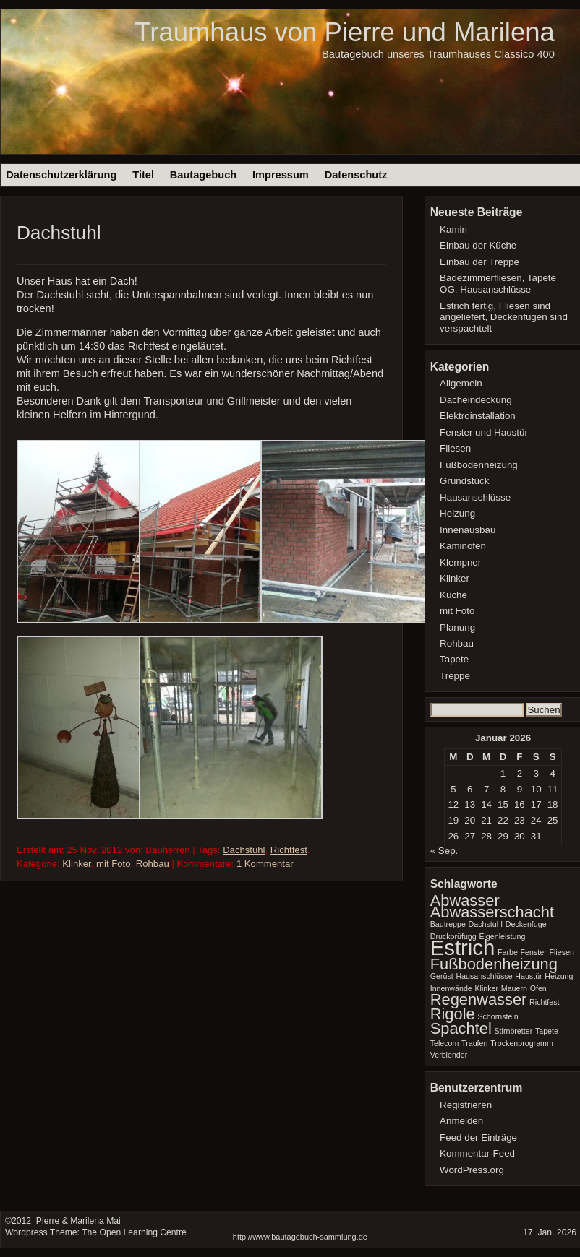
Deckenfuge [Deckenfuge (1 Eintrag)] (526, 924)
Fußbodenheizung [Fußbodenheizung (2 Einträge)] (494, 964)
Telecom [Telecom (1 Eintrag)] (444, 1043)
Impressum (280, 175)
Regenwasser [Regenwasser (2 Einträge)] (478, 999)
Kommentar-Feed (477, 1153)
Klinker (76, 863)
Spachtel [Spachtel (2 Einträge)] (461, 1028)
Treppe (455, 675)
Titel (143, 175)
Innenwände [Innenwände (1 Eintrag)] (451, 988)
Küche (453, 594)
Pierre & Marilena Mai (76, 1221)
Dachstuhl (59, 232)
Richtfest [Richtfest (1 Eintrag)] (544, 1002)
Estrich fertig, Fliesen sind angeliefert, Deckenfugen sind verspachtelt (504, 317)
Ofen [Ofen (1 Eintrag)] (538, 988)
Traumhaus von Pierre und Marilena (344, 32)
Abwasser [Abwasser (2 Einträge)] (465, 900)
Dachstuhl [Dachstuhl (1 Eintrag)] (486, 924)
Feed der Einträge (478, 1137)
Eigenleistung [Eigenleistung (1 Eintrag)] (502, 936)
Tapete (454, 659)
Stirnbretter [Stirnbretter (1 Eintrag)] (513, 1031)
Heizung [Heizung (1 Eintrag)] (559, 976)
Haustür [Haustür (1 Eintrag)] (528, 976)
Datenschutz (356, 175)
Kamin (453, 229)
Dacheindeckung (476, 399)
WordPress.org (472, 1170)
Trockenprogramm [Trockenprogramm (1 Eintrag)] (521, 1043)
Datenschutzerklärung (61, 175)
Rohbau (152, 863)
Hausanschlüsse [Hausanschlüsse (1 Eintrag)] (484, 976)
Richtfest (288, 850)
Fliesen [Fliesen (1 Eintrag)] (561, 952)
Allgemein (461, 383)
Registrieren (466, 1105)
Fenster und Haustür (484, 432)
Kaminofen (463, 545)
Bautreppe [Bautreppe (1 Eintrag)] (448, 924)
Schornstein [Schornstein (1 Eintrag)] (497, 1016)
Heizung (457, 513)
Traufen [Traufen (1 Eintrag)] (474, 1043)
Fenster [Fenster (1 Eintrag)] (534, 952)
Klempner (460, 562)
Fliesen (455, 448)
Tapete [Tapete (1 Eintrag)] (546, 1031)
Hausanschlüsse (475, 497)
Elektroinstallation (478, 415)
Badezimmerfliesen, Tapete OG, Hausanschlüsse (498, 283)
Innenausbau (467, 529)
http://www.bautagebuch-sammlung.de (300, 1236)
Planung (457, 627)
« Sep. (444, 850)
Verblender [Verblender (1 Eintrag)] (449, 1054)
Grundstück (464, 480)
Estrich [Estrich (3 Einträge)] (462, 947)
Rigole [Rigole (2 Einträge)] (452, 1014)
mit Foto (113, 863)
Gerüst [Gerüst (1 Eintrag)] (441, 976)
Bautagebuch (203, 175)
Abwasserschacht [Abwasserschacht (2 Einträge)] (492, 912)
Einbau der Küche (478, 245)
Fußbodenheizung (479, 464)
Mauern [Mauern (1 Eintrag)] (514, 988)
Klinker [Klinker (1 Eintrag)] (486, 988)
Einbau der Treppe (479, 261)
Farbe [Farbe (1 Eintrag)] (508, 952)
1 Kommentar (265, 863)
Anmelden (461, 1120)
